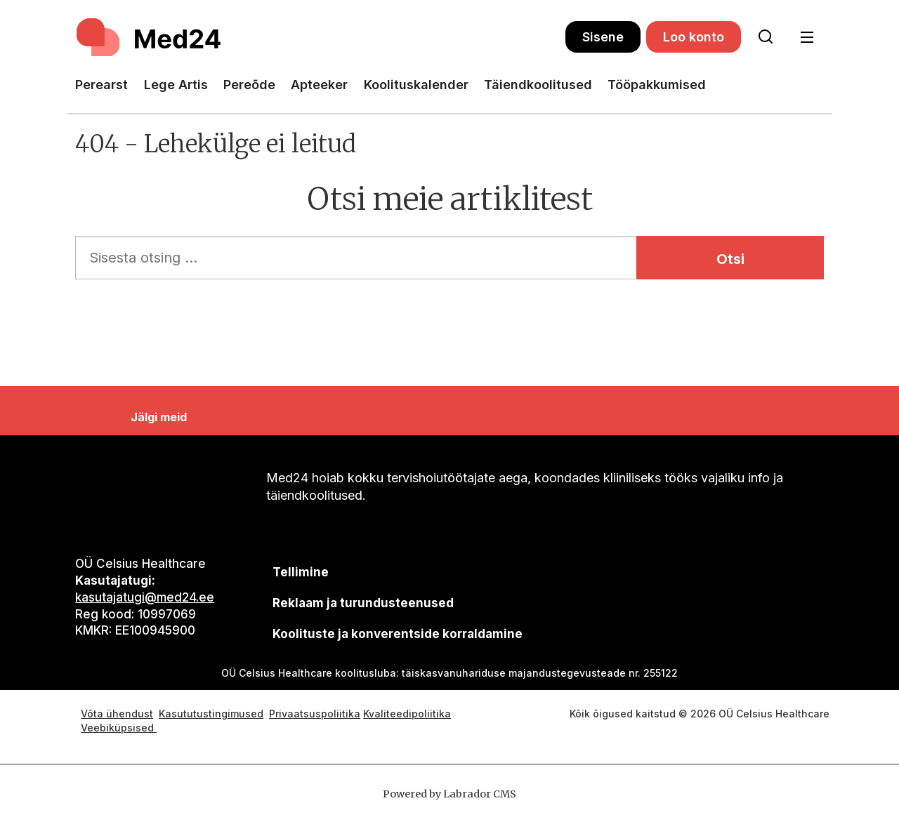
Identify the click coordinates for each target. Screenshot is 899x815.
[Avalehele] (150, 37)
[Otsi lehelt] (765, 37)
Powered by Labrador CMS (449, 794)
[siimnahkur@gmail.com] (362, 603)
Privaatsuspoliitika (314, 714)
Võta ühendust (117, 714)
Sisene (603, 36)
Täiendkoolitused (538, 84)
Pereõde (249, 84)
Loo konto (693, 36)
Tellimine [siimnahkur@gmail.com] (301, 572)
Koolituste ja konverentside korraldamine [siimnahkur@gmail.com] (398, 634)
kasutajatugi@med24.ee (144, 597)
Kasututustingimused (211, 714)
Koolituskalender (416, 84)
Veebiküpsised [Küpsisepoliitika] (119, 728)
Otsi (730, 259)
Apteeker (319, 84)
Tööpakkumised (657, 84)
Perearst (101, 84)
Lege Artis (176, 84)
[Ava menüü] (807, 37)
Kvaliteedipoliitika (407, 714)
